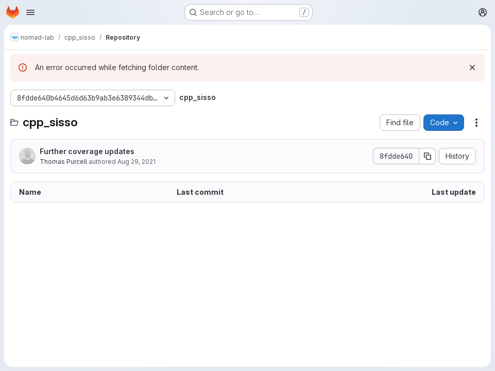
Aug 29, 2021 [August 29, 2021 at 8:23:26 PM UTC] (136, 161)
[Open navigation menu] (30, 12)
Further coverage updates (87, 151)
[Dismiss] (472, 67)
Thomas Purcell (63, 161)
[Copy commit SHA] (427, 156)
